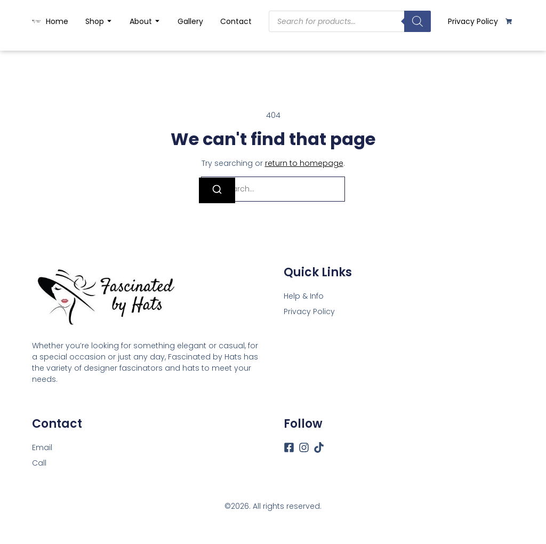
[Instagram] (304, 447)
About (141, 21)
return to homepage (304, 163)
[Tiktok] (319, 447)
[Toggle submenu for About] (156, 21)
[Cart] (508, 21)
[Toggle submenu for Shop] (108, 21)
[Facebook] (289, 447)
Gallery (190, 21)
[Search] (417, 21)
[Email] (42, 447)
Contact (236, 21)
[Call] (39, 463)
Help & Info (304, 296)
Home (57, 21)
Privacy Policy (473, 21)
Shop (94, 21)
